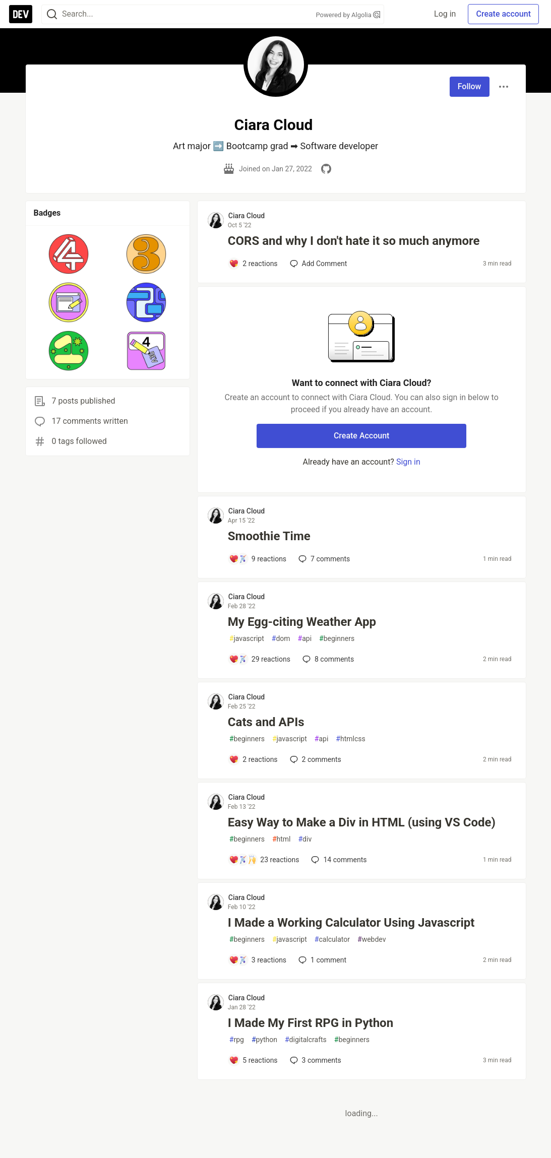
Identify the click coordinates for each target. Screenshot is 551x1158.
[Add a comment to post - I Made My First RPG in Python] (253, 1060)
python (264, 1040)
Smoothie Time (269, 536)
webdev (371, 939)
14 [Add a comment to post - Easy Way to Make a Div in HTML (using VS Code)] (337, 860)
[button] (69, 254)
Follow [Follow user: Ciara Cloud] (469, 86)
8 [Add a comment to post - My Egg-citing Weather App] (327, 659)
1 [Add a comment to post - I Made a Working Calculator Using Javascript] (321, 960)
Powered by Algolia (348, 15)
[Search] (52, 14)
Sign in (408, 462)
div (305, 839)
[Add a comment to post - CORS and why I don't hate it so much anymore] (253, 263)
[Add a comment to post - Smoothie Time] (257, 559)
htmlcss (350, 739)
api (305, 638)
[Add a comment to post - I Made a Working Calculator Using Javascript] (257, 960)
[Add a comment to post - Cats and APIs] (253, 759)
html (281, 839)
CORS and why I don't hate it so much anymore (354, 241)
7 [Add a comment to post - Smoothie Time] (323, 559)
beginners (336, 638)
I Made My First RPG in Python (310, 1023)
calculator (332, 939)
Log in (445, 14)
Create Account (362, 435)
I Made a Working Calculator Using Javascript (351, 923)
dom (281, 638)
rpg (236, 1040)
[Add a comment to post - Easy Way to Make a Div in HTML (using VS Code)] (264, 860)
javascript (246, 638)
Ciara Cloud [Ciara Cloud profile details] (246, 216)
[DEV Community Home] (20, 14)
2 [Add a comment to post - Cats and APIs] (314, 759)
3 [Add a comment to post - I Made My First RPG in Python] (314, 1060)
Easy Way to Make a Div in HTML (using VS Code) (362, 822)
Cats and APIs (266, 722)
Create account (503, 14)
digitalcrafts (306, 1040)
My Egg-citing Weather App (302, 622)
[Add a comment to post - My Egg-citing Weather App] (259, 659)
